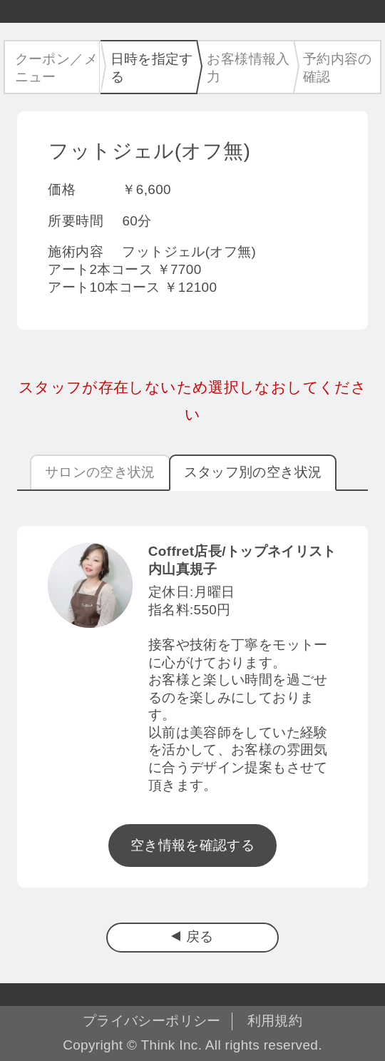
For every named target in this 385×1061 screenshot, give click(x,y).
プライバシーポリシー (152, 1020)
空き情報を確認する (192, 845)
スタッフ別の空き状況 (253, 471)
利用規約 (275, 1020)
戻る (200, 936)
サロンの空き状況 (100, 471)
